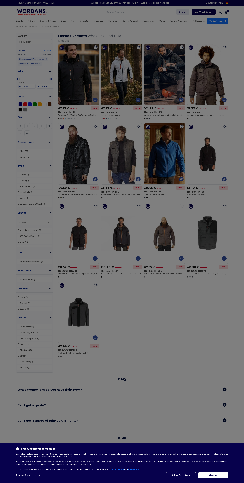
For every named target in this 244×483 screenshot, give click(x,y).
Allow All (213, 475)
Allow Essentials (181, 475)
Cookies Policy (117, 469)
